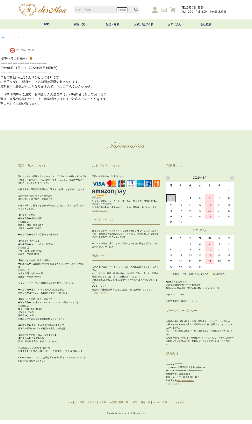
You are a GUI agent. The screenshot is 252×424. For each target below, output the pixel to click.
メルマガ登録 (166, 404)
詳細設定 (122, 10)
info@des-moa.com (186, 380)
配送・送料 (112, 24)
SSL (183, 337)
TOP (46, 24)
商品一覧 (79, 24)
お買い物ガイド (143, 24)
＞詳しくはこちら (100, 210)
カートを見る (186, 404)
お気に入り (175, 24)
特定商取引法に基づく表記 (123, 404)
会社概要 (205, 24)
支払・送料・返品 (93, 404)
